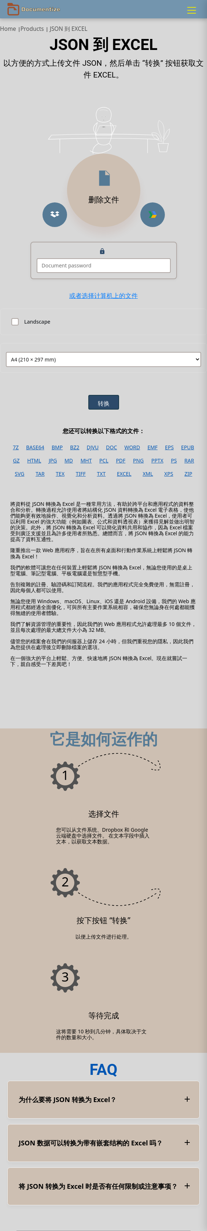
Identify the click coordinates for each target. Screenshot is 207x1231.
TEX (60, 474)
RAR (189, 461)
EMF (152, 447)
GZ (16, 461)
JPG (53, 461)
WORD (132, 447)
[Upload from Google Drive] (152, 214)
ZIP (188, 474)
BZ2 (74, 447)
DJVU (93, 447)
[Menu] (192, 10)
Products (32, 29)
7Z (16, 447)
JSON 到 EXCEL (69, 29)
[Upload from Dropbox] (54, 214)
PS (174, 461)
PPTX (157, 461)
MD (68, 461)
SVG (19, 474)
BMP (57, 447)
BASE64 (35, 447)
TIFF (81, 474)
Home (8, 29)
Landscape (37, 322)
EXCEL (124, 474)
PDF (120, 461)
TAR (40, 474)
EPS (169, 447)
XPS (168, 474)
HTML (34, 461)
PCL (103, 461)
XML (148, 474)
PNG (138, 461)
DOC (111, 447)
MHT (86, 461)
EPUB (187, 447)
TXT (101, 474)
